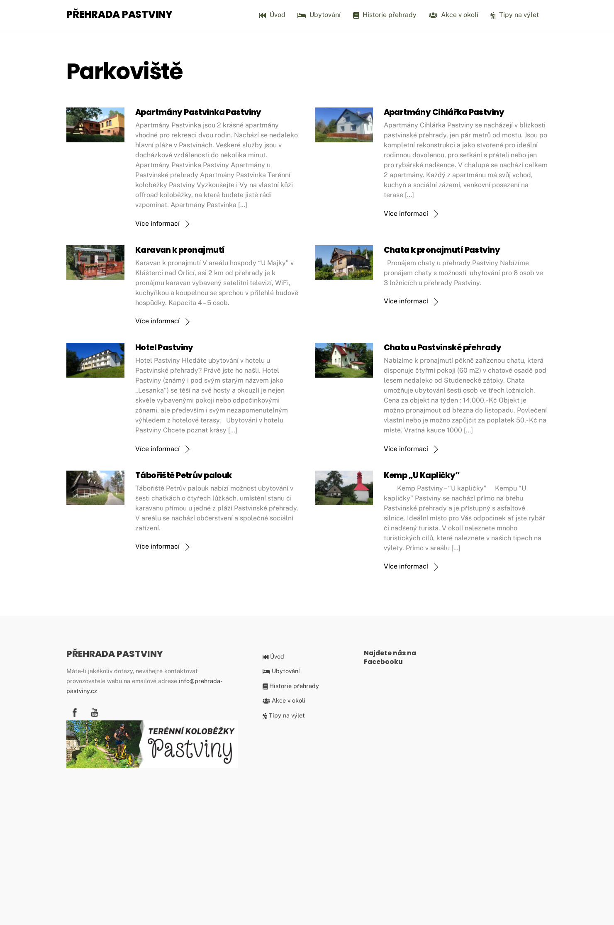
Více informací (157, 223)
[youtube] (94, 711)
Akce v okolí (453, 15)
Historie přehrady (385, 15)
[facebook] (74, 711)
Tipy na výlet (514, 15)
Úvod (272, 15)
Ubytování (319, 15)
